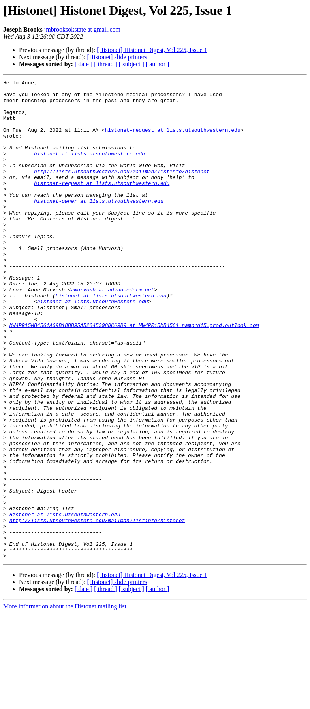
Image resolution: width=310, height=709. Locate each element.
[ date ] (83, 64)
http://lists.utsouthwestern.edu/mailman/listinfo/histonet (122, 190)
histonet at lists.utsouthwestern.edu (89, 168)
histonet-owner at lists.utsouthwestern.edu (98, 225)
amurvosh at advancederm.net (112, 332)
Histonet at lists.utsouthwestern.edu (64, 601)
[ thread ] (105, 64)
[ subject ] (131, 64)
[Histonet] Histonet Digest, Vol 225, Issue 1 (152, 50)
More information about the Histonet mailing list (64, 702)
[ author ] (157, 64)
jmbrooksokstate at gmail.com (82, 29)
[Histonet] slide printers (117, 57)
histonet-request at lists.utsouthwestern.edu (172, 140)
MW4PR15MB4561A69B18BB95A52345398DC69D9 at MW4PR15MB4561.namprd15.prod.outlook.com (134, 374)
